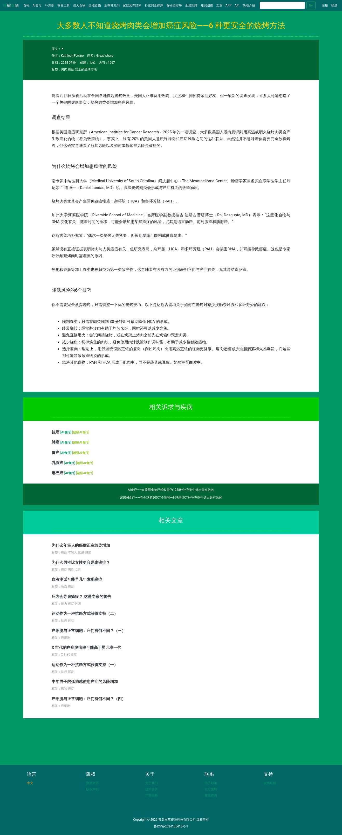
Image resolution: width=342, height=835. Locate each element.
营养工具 (63, 5)
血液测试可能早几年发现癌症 (77, 579)
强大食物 (79, 5)
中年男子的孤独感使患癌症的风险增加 (85, 681)
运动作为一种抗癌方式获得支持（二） (85, 613)
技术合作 (151, 789)
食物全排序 (174, 5)
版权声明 (92, 789)
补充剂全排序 (154, 5)
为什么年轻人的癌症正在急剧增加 (81, 545)
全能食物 (94, 5)
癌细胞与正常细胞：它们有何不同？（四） (89, 698)
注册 (325, 5)
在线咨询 (210, 795)
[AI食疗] (66, 432)
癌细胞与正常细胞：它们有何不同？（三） (89, 630)
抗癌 (56, 432)
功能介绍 (249, 5)
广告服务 (151, 795)
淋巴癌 (58, 473)
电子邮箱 (210, 783)
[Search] (282, 5)
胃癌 (56, 452)
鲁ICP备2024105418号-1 (171, 826)
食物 (27, 5)
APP (228, 5)
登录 (334, 5)
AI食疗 (37, 5)
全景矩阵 (191, 5)
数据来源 (92, 783)
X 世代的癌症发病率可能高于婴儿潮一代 (86, 647)
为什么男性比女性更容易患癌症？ (81, 562)
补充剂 (49, 5)
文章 (219, 5)
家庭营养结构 (132, 5)
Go (311, 5)
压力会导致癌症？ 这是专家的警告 (81, 596)
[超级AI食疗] (80, 432)
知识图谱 (207, 5)
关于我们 (151, 783)
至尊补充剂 (112, 5)
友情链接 (270, 783)
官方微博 (210, 789)
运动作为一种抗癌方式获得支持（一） (85, 664)
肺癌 (56, 442)
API (237, 5)
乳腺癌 (58, 462)
